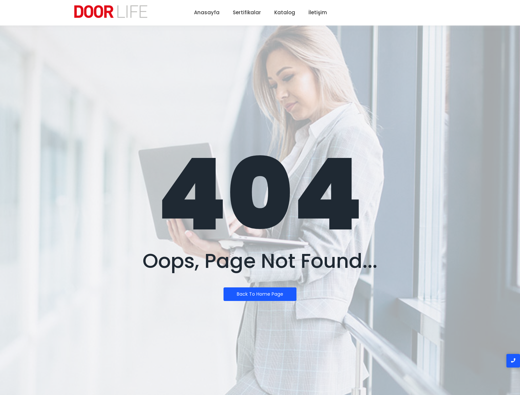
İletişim (317, 12)
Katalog (284, 12)
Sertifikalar (247, 12)
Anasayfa (207, 12)
